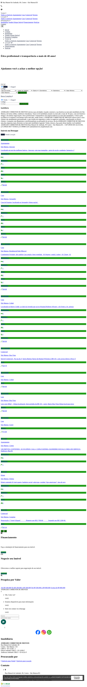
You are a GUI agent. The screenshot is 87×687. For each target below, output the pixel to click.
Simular (3, 552)
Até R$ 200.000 (6, 588)
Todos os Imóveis (6, 15)
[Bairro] (36, 91)
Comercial (28, 15)
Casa (23, 15)
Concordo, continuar (77, 677)
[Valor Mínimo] (74, 91)
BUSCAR (22, 92)
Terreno (35, 15)
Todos (3, 134)
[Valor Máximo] (9, 93)
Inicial (7, 30)
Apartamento (17, 15)
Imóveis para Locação (23, 661)
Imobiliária (4, 22)
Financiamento (28, 22)
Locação (12, 134)
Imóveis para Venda (8, 661)
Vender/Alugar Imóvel (16, 22)
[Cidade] (24, 91)
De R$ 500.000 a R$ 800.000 (40, 588)
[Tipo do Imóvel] (8, 91)
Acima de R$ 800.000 (58, 588)
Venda (7, 134)
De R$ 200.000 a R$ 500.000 (21, 588)
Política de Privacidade (13, 678)
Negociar (4, 573)
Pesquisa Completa (11, 37)
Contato (3, 24)
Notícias (36, 22)
